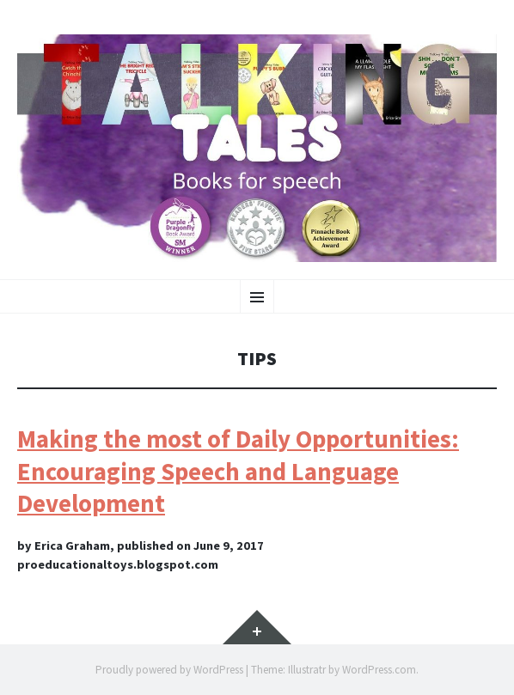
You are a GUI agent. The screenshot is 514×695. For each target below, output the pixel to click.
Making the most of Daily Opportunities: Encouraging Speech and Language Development (238, 471)
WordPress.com (379, 669)
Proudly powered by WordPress (169, 669)
